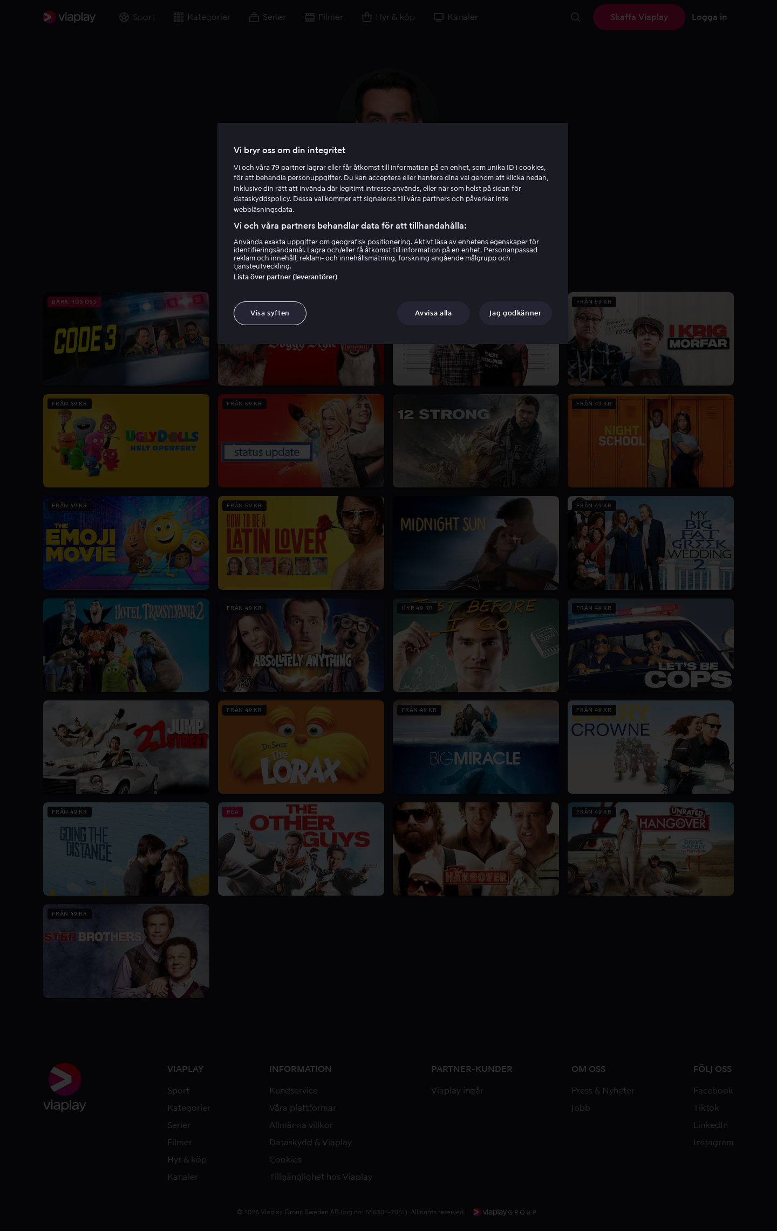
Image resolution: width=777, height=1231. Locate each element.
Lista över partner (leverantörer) (286, 277)
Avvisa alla (433, 313)
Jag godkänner (515, 313)
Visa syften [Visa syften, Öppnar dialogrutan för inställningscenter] (270, 313)
